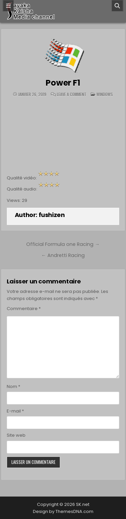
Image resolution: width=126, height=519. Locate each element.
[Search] (117, 5)
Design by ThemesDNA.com (63, 511)
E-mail (15, 411)
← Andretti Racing (63, 255)
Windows (104, 94)
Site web (16, 435)
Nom (13, 386)
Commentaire (24, 308)
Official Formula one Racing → (62, 244)
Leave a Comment (71, 94)
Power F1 (63, 82)
